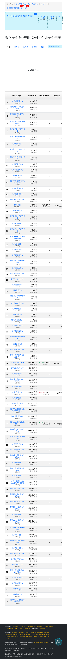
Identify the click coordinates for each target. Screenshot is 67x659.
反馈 (21, 628)
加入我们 (23, 626)
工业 (7, 638)
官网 (36, 14)
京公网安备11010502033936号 (27, 648)
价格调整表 (31, 626)
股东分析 (44, 4)
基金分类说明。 (55, 46)
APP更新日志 (49, 626)
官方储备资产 (21, 636)
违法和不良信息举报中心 (41, 642)
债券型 (34, 47)
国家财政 (29, 636)
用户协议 (16, 650)
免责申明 (15, 626)
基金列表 (10, 4)
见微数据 (42, 628)
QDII (42, 47)
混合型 (25, 47)
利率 (47, 634)
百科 (16, 628)
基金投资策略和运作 (14, 8)
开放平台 (10, 628)
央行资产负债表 (11, 636)
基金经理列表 (21, 4)
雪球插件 (27, 628)
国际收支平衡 (42, 636)
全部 (8, 47)
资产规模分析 (33, 4)
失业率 (35, 636)
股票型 (16, 47)
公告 (26, 8)
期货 (49, 636)
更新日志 (39, 626)
